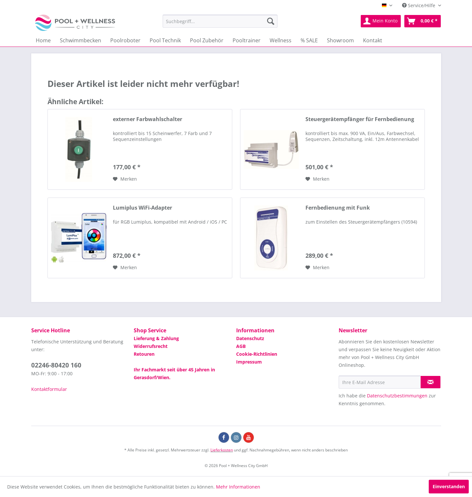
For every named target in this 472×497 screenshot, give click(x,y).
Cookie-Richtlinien (256, 354)
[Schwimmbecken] (80, 40)
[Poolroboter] (125, 40)
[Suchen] (270, 21)
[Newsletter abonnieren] (430, 382)
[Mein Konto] (380, 21)
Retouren (144, 354)
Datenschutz (250, 338)
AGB (241, 346)
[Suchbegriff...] (220, 21)
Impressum (249, 362)
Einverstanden (449, 486)
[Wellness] (280, 40)
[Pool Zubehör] (206, 40)
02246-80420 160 (56, 365)
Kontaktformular (49, 389)
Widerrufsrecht (151, 346)
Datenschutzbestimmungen (397, 396)
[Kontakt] (372, 40)
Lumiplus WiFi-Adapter (142, 207)
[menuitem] (220, 21)
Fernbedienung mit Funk (337, 207)
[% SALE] (309, 40)
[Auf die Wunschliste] (125, 179)
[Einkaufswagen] (422, 21)
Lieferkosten (221, 450)
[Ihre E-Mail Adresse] (380, 382)
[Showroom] (340, 40)
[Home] (43, 40)
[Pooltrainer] (246, 40)
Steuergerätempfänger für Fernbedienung (359, 119)
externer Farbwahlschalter (147, 119)
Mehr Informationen (238, 487)
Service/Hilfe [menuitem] (419, 5)
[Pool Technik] (165, 40)
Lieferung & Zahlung (156, 338)
